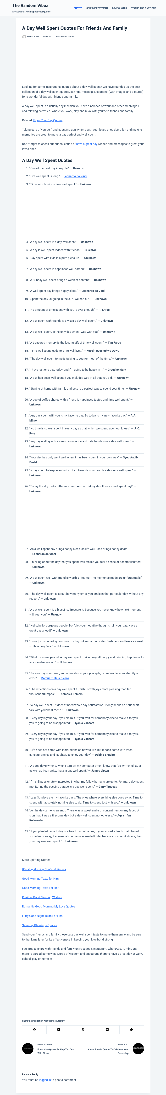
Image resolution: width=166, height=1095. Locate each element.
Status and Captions (143, 8)
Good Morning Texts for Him (40, 878)
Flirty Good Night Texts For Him (42, 916)
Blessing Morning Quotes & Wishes (44, 869)
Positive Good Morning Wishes (42, 897)
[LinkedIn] (107, 1030)
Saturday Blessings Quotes (39, 925)
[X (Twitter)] (59, 1030)
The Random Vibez (30, 5)
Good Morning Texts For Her (40, 888)
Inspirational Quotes (65, 37)
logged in (45, 1080)
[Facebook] (34, 1030)
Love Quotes (119, 8)
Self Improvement (97, 8)
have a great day (86, 144)
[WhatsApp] (132, 1030)
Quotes (78, 8)
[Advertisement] (83, 61)
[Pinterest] (83, 1030)
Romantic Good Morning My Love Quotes (48, 906)
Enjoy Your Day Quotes (47, 120)
